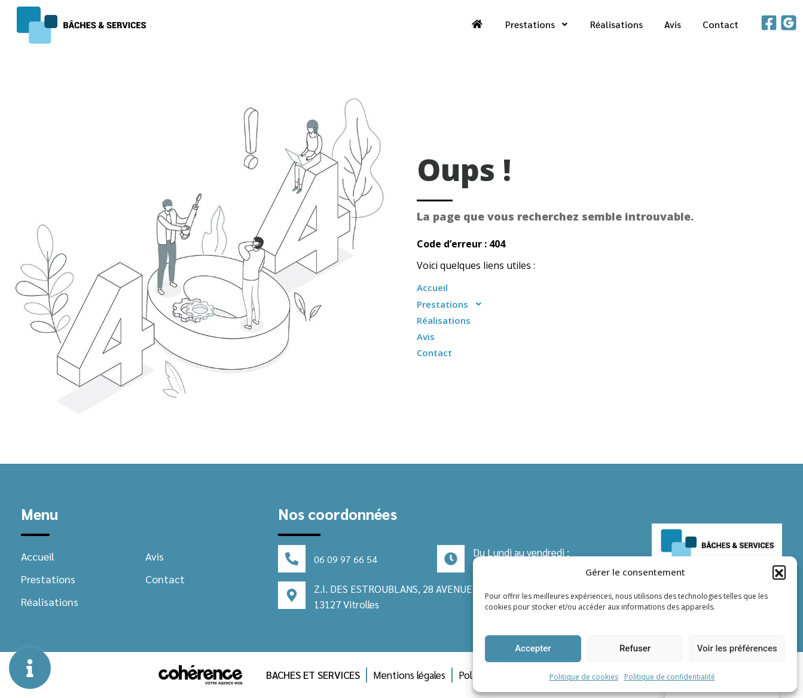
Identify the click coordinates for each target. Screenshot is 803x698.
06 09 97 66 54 (345, 559)
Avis (672, 24)
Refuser (635, 648)
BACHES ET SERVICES (313, 674)
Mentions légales (409, 674)
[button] (779, 572)
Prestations (536, 24)
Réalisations (616, 24)
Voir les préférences (737, 648)
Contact (720, 24)
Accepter (533, 648)
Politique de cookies (583, 677)
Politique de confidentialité (669, 677)
